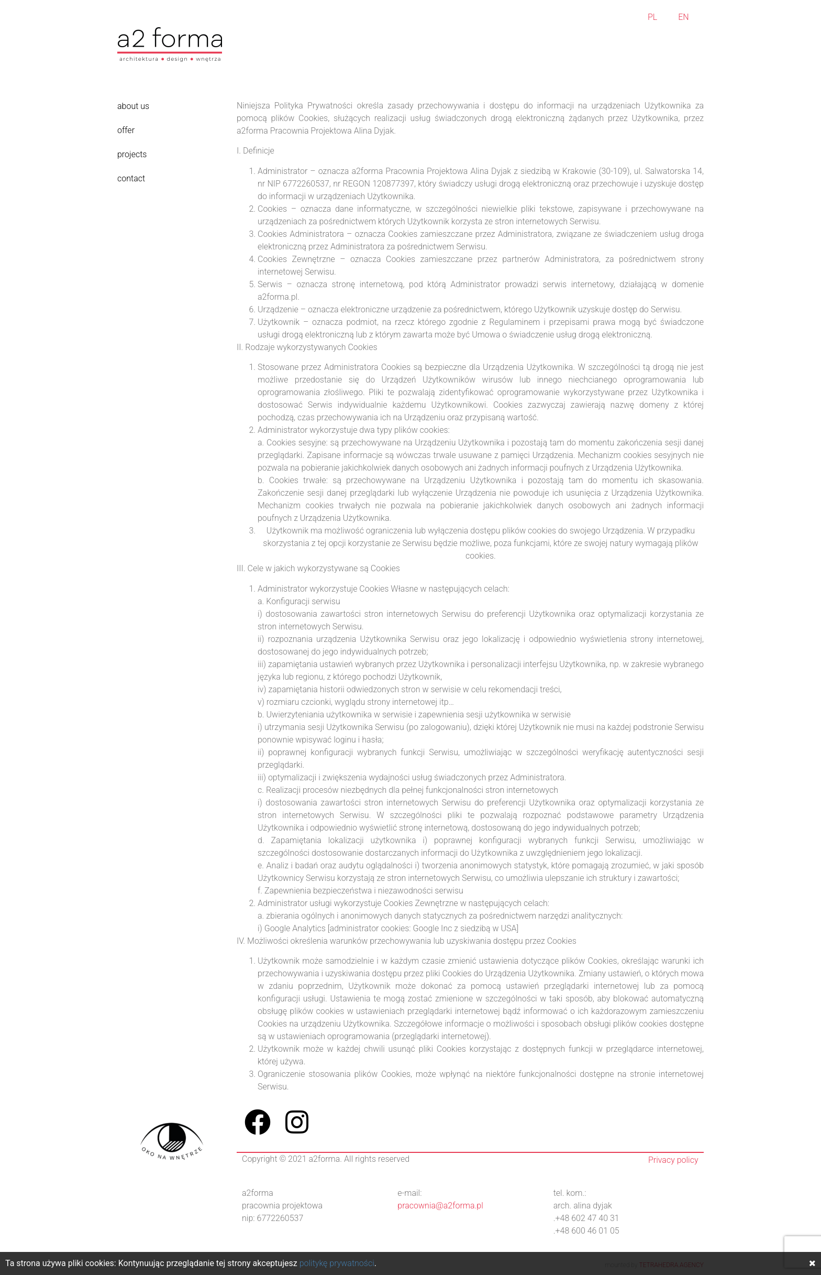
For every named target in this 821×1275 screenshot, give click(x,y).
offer (126, 130)
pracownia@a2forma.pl (440, 1206)
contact (131, 178)
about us (133, 106)
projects (132, 154)
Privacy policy (673, 1160)
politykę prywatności (336, 1263)
